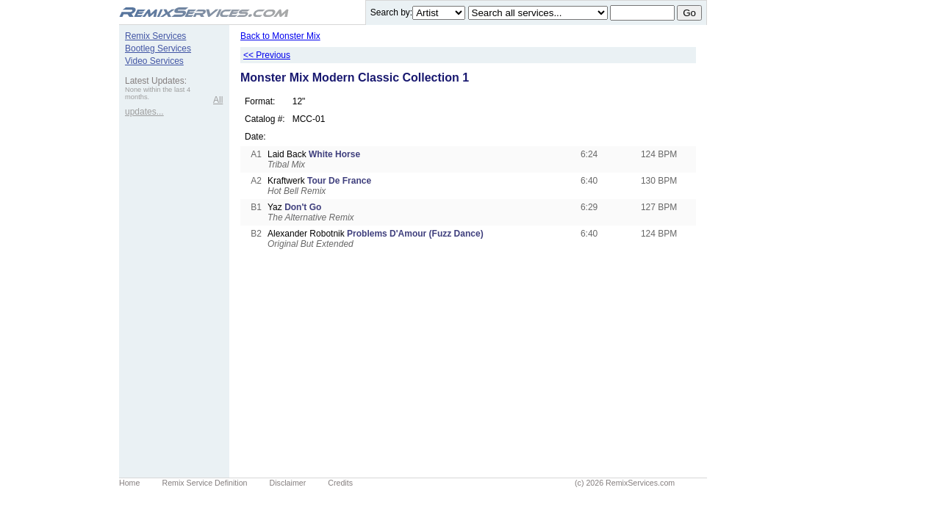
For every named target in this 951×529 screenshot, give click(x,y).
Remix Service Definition (204, 482)
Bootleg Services (158, 48)
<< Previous (266, 55)
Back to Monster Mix (280, 36)
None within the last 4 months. (157, 93)
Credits (340, 482)
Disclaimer (288, 482)
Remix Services (155, 36)
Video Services (154, 61)
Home (129, 482)
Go (689, 12)
